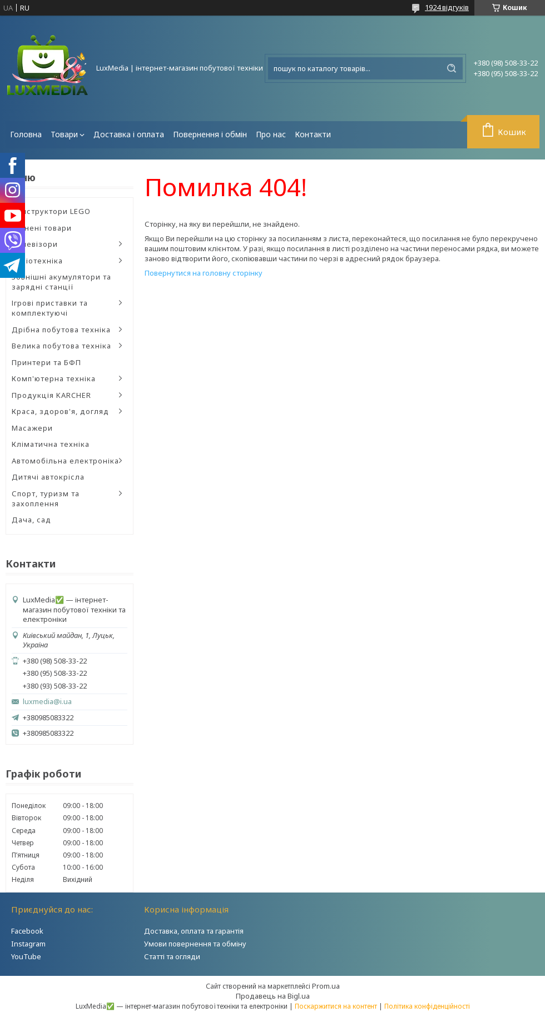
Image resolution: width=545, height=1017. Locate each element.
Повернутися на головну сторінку (203, 273)
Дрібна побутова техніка (61, 330)
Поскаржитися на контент (336, 1006)
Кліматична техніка (51, 444)
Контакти (313, 134)
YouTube (26, 956)
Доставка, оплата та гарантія (194, 931)
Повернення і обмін (210, 134)
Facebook (27, 931)
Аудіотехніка (37, 261)
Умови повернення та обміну (195, 944)
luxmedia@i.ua (47, 701)
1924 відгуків (447, 7)
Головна (26, 134)
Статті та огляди (172, 956)
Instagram (28, 944)
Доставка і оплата (128, 134)
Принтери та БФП (46, 362)
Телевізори (35, 244)
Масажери (32, 428)
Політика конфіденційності (427, 1006)
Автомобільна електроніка (65, 461)
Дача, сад (31, 520)
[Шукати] (451, 68)
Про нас (271, 134)
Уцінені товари (42, 228)
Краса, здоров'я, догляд (60, 411)
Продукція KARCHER (51, 395)
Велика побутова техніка (61, 346)
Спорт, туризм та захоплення (46, 498)
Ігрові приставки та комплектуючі (50, 308)
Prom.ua (326, 986)
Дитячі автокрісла (48, 477)
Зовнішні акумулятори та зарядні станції (61, 282)
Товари (64, 134)
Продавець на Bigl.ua (273, 996)
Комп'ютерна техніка (54, 378)
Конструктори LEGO (51, 211)
